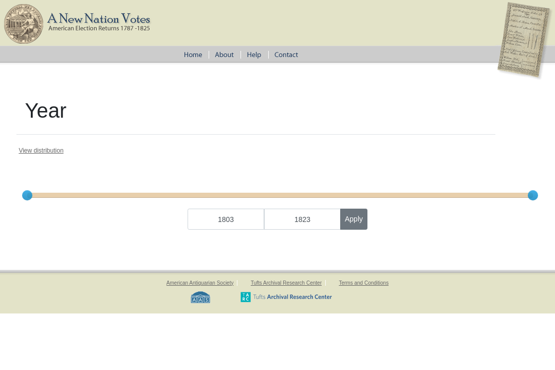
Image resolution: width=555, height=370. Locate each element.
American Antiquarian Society (200, 283)
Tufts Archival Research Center (286, 283)
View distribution (40, 150)
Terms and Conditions (363, 283)
